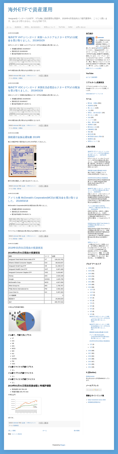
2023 (90, 276)
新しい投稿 (12, 430)
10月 (91, 295)
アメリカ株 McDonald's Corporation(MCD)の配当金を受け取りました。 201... (99, 336)
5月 (91, 309)
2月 (91, 344)
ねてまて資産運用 (91, 77)
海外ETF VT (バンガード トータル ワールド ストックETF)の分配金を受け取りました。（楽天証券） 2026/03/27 (99, 154)
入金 (89, 110)
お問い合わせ (81, 27)
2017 (90, 353)
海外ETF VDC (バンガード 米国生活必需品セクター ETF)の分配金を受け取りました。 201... (100, 327)
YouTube (62, 27)
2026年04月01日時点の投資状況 (98, 178)
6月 (91, 306)
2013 (90, 364)
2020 (90, 284)
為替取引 (90, 124)
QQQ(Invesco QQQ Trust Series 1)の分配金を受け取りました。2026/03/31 (99, 225)
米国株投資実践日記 (94, 402)
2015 (90, 359)
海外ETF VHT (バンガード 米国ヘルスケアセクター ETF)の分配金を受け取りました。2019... (100, 319)
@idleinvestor (90, 376)
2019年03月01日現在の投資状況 (25, 247)
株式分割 (90, 134)
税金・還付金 (17, 188)
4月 (91, 311)
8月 (91, 300)
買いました (91, 108)
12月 (91, 289)
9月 (91, 298)
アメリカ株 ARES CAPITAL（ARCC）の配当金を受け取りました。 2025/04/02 (99, 207)
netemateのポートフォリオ (94, 93)
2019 (90, 287)
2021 (90, 282)
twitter (70, 27)
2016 (90, 356)
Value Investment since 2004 (97, 400)
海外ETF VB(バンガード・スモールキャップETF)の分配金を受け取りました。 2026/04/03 (99, 190)
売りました (91, 115)
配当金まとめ (92, 127)
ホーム (9, 27)
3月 (91, 314)
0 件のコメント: (31, 75)
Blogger (62, 445)
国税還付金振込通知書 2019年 (24, 137)
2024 (90, 273)
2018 (90, 350)
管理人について (49, 27)
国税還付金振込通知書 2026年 (97, 170)
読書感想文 (91, 129)
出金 (89, 117)
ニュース (90, 120)
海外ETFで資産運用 (30, 9)
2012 (90, 367)
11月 (91, 292)
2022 (90, 279)
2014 (90, 361)
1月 (91, 347)
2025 (90, 271)
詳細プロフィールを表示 (93, 68)
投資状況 (18, 27)
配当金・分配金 (17, 78)
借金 (89, 132)
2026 (90, 268)
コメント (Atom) (17, 434)
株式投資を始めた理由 (95, 136)
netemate (101, 37)
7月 (91, 303)
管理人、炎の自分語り (33, 27)
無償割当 (90, 139)
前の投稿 (77, 430)
